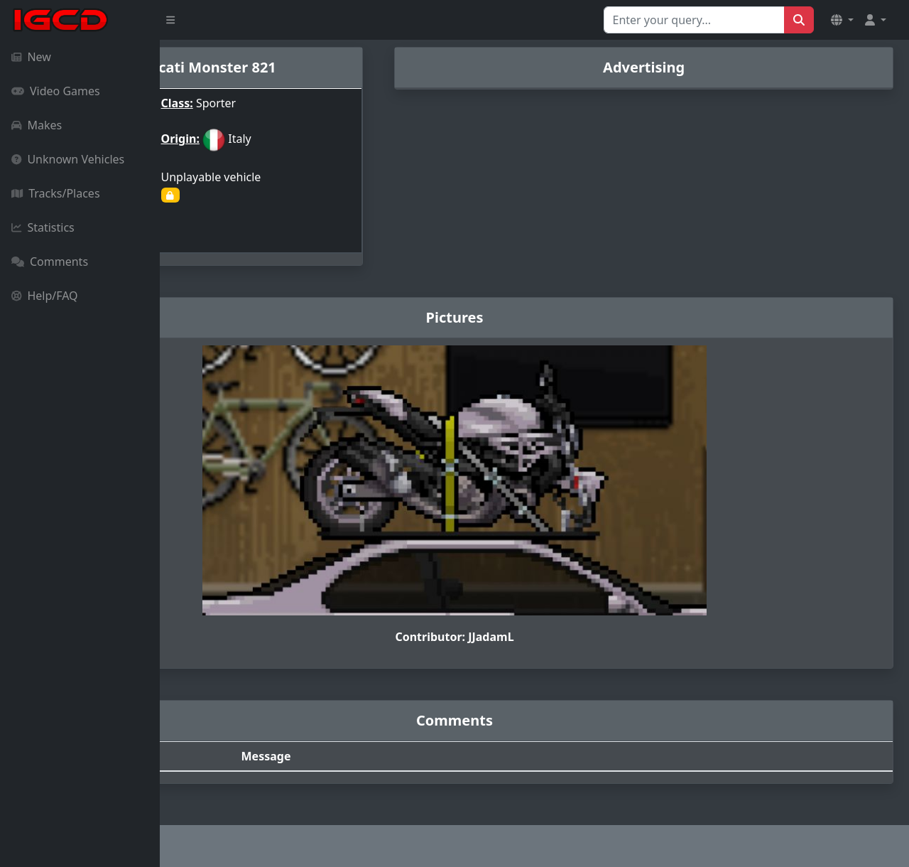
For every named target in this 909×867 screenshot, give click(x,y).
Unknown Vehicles (67, 159)
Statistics (43, 227)
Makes (36, 125)
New (31, 57)
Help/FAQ (44, 295)
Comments (49, 261)
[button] (842, 20)
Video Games (55, 91)
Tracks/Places (55, 193)
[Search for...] (694, 19)
